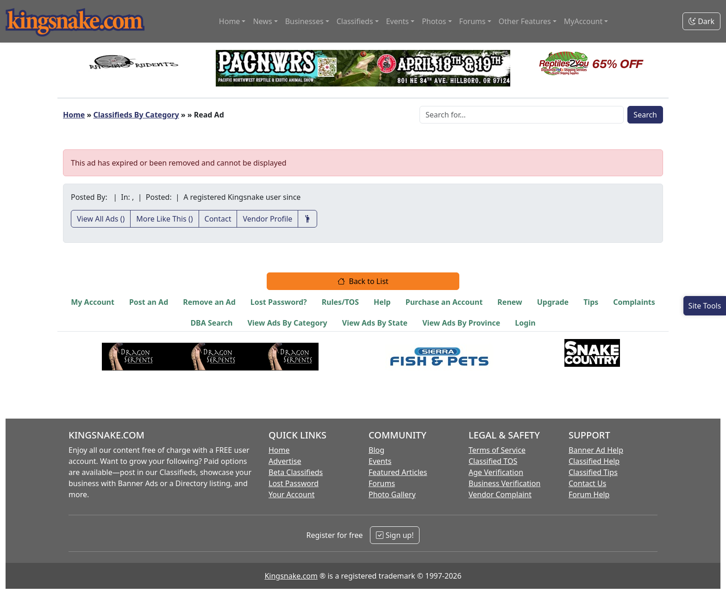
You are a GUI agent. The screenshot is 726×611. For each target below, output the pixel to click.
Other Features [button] (525, 21)
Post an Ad (148, 302)
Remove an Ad (209, 302)
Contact (218, 219)
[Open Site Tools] (704, 305)
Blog (376, 450)
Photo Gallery (392, 494)
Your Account (291, 494)
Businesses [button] (304, 21)
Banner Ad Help (596, 450)
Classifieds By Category (136, 115)
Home (74, 115)
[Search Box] (521, 114)
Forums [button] (472, 21)
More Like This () (164, 219)
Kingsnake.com (290, 576)
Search (645, 115)
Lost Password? (278, 302)
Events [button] (397, 21)
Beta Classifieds (296, 472)
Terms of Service (497, 450)
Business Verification (504, 483)
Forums (382, 483)
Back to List (363, 281)
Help (382, 302)
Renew (509, 302)
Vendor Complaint (500, 494)
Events (380, 461)
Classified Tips (593, 472)
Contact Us (587, 483)
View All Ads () (101, 219)
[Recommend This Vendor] (307, 219)
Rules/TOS (340, 302)
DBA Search (211, 323)
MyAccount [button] (583, 21)
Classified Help (594, 461)
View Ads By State (374, 323)
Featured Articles (398, 472)
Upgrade (553, 302)
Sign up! (394, 535)
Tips (590, 302)
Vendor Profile (267, 219)
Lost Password (294, 483)
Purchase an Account (444, 302)
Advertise (285, 461)
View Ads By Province (461, 323)
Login (525, 323)
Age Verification (496, 472)
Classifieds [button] (355, 21)
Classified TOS (493, 461)
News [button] (262, 21)
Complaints (634, 302)
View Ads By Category (287, 323)
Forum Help (589, 494)
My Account (92, 302)
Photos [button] (434, 21)
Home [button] (229, 21)
